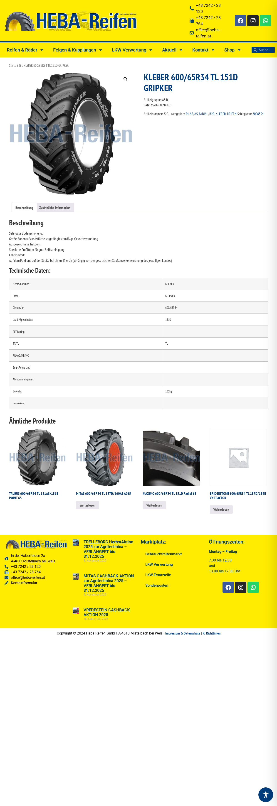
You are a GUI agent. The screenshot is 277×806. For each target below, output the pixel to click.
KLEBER (221, 113)
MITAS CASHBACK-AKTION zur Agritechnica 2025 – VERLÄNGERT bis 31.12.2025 (109, 583)
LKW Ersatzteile (158, 575)
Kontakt (203, 49)
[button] (125, 79)
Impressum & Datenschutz (182, 633)
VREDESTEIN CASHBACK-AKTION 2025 (107, 612)
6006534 (258, 113)
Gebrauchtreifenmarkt (163, 554)
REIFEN (232, 113)
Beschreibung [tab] (24, 207)
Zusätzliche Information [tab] (54, 207)
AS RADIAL (201, 113)
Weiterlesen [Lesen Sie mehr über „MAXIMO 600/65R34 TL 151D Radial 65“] (154, 505)
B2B (19, 65)
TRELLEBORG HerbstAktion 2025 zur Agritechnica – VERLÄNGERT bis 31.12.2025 (108, 549)
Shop (232, 49)
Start (12, 65)
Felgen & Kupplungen (78, 49)
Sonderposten (156, 585)
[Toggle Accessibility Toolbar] (266, 795)
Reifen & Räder (25, 49)
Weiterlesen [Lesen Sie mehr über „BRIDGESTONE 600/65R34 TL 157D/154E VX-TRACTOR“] (221, 509)
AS (191, 113)
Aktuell (172, 49)
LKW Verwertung (132, 49)
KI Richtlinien (211, 633)
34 (187, 113)
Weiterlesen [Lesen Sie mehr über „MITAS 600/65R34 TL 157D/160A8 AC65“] (87, 505)
